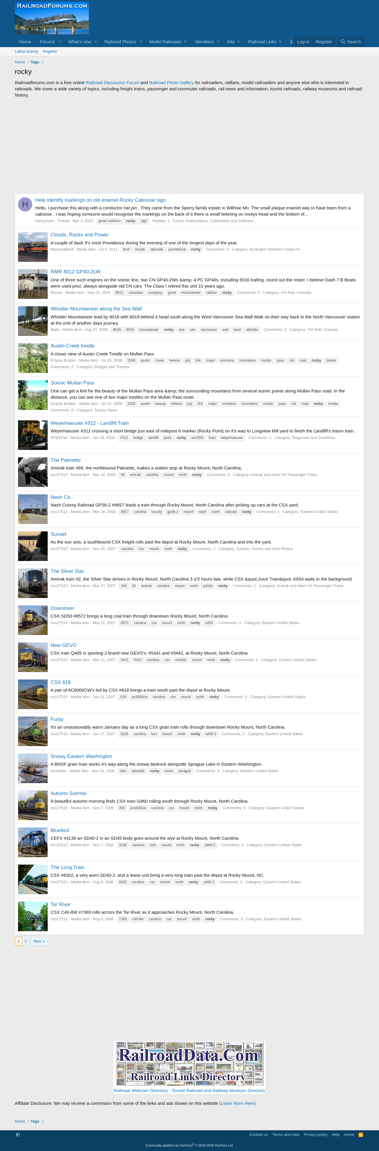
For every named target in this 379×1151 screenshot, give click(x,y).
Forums (47, 41)
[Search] (350, 41)
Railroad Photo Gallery (171, 82)
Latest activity (26, 51)
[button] (60, 41)
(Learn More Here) (237, 1103)
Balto (55, 329)
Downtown (62, 608)
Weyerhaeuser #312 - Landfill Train (90, 423)
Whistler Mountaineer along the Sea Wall (96, 309)
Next (37, 941)
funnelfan (59, 771)
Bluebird (60, 830)
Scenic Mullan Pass (72, 383)
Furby (57, 719)
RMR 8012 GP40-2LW (76, 272)
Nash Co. (61, 497)
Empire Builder (63, 360)
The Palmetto (66, 460)
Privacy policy (315, 1134)
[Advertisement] (189, 145)
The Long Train (67, 867)
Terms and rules (286, 1134)
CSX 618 (61, 682)
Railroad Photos (120, 41)
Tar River (61, 904)
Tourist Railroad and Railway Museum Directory (218, 1090)
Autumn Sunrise (68, 793)
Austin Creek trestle (72, 346)
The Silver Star (67, 571)
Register (50, 51)
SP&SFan (59, 437)
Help (336, 1134)
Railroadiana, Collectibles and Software (219, 221)
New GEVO (64, 645)
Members (204, 41)
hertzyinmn (44, 221)
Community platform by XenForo (189, 1145)
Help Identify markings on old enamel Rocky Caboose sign (100, 200)
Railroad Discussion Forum (112, 82)
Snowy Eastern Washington (81, 756)
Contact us (259, 1134)
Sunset (58, 534)
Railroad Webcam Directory (141, 1090)
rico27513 (59, 474)
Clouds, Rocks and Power (80, 235)
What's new (79, 41)
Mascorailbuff (62, 249)
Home (25, 41)
